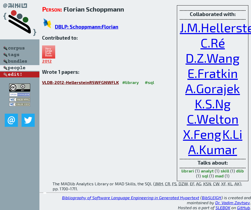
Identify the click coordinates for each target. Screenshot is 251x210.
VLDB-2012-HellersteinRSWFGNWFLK (80, 82)
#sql (149, 82)
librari (187, 170)
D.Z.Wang (213, 57)
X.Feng (202, 133)
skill (225, 170)
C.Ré (213, 42)
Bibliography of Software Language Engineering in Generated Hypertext (130, 197)
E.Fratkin (212, 73)
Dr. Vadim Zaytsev (232, 202)
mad (219, 175)
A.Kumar (212, 149)
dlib (240, 170)
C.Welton (213, 118)
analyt (207, 170)
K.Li (232, 133)
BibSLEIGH (211, 197)
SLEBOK (223, 207)
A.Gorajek (212, 88)
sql (205, 175)
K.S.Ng (213, 103)
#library (130, 82)
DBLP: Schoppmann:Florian (86, 27)
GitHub (243, 207)
